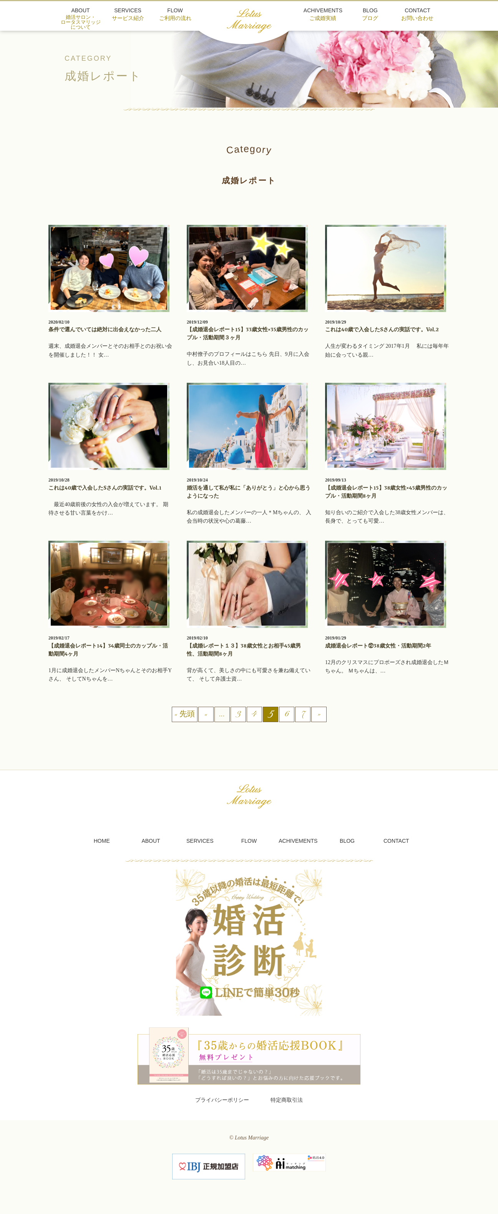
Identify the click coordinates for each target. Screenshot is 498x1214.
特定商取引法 (287, 1100)
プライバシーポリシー (222, 1100)
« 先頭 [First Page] (184, 714)
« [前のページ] (206, 714)
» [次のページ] (318, 714)
